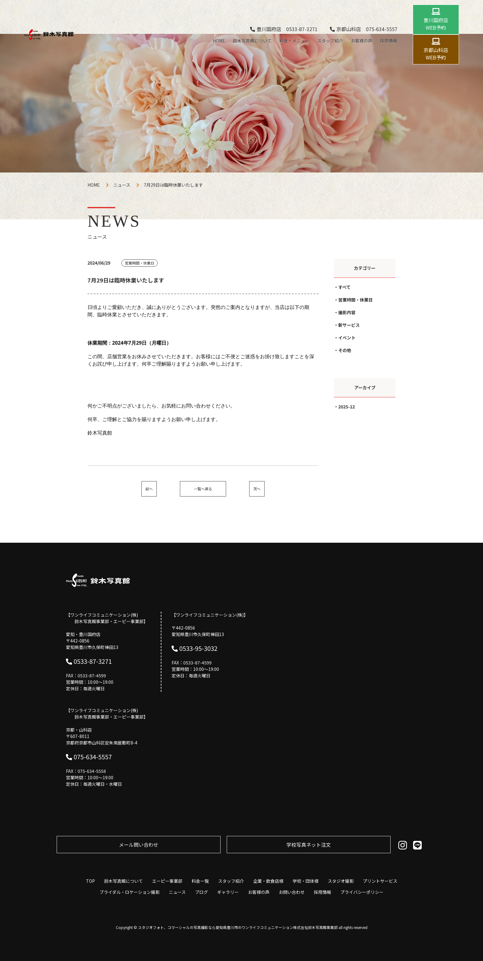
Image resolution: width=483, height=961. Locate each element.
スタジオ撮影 (341, 881)
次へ (257, 488)
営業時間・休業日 (355, 300)
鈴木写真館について (252, 41)
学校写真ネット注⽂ (308, 844)
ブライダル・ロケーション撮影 (129, 892)
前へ (149, 488)
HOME (219, 41)
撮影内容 (346, 312)
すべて (344, 287)
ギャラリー (228, 892)
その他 (344, 350)
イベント (346, 338)
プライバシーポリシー (362, 892)
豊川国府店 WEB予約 (436, 23)
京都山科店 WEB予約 (436, 53)
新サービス (349, 325)
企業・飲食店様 (268, 881)
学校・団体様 (306, 881)
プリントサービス (380, 881)
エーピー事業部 (167, 881)
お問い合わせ (292, 892)
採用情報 (388, 41)
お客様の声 (361, 41)
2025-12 (346, 406)
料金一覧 (200, 881)
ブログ (201, 892)
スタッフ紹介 (330, 41)
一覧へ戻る (203, 488)
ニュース (121, 185)
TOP (90, 881)
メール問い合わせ (138, 844)
